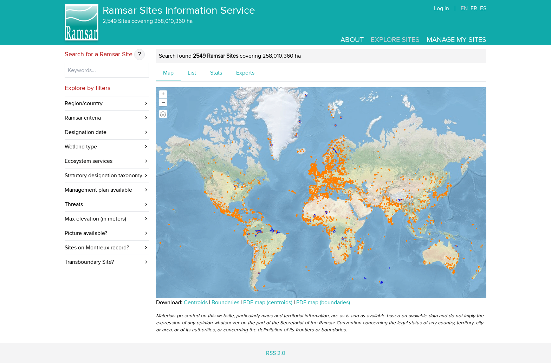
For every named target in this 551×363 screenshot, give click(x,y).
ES (483, 8)
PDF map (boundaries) (323, 302)
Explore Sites (395, 40)
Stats (216, 72)
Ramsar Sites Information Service (179, 10)
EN (464, 8)
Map (168, 72)
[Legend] (163, 114)
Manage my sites (456, 40)
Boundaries (225, 302)
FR (474, 8)
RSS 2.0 (275, 353)
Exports (245, 72)
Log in (441, 8)
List (192, 72)
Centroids (196, 302)
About (352, 40)
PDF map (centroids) (268, 302)
